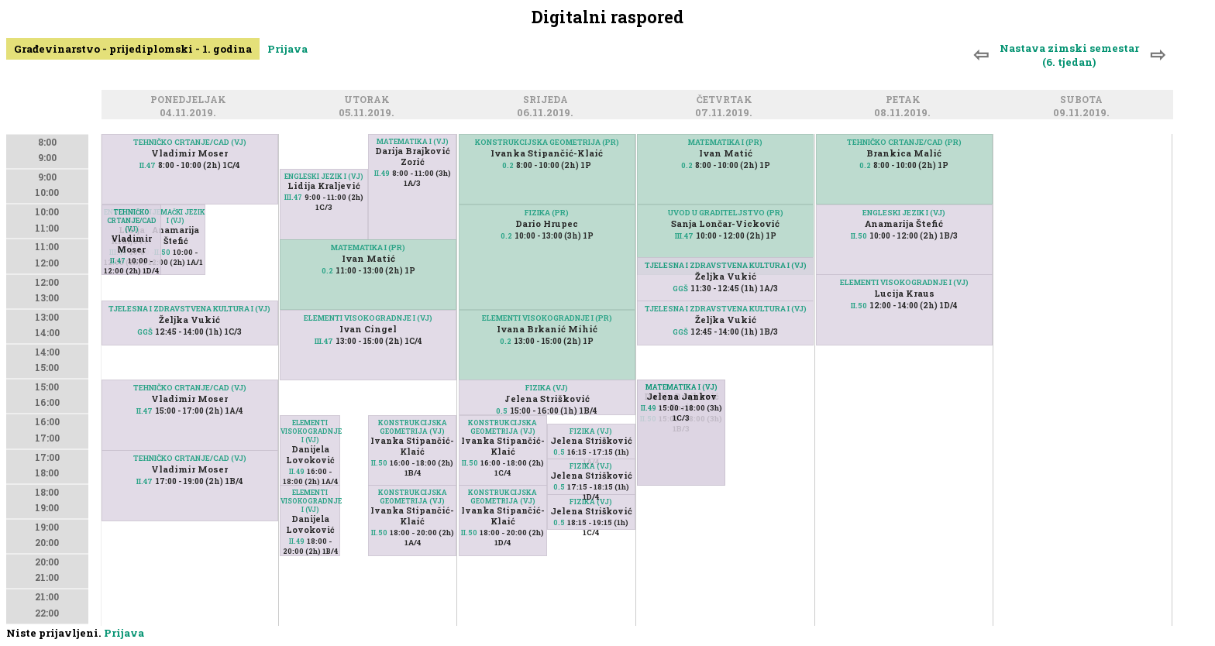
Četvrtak (727, 100)
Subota (1083, 100)
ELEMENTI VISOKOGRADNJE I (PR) (547, 318)
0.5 (502, 411)
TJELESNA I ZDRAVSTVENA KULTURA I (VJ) (189, 309)
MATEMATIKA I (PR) (368, 247)
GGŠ (145, 332)
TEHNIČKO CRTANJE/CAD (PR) (904, 142)
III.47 (293, 197)
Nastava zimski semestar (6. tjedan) (1069, 55)
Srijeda (548, 100)
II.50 (162, 252)
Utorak (369, 100)
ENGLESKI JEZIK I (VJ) (323, 176)
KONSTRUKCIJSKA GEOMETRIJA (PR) (547, 142)
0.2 (327, 271)
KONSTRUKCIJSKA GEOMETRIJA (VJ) (412, 426)
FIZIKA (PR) (547, 213)
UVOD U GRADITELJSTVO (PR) (725, 213)
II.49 (382, 173)
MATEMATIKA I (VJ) (413, 141)
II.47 (147, 165)
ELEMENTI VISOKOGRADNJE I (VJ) (368, 318)
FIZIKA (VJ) (546, 388)
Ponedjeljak (190, 100)
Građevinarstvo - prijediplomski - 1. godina (133, 49)
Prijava (287, 49)
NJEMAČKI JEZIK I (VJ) (175, 216)
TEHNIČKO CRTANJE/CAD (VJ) (189, 142)
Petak (905, 100)
